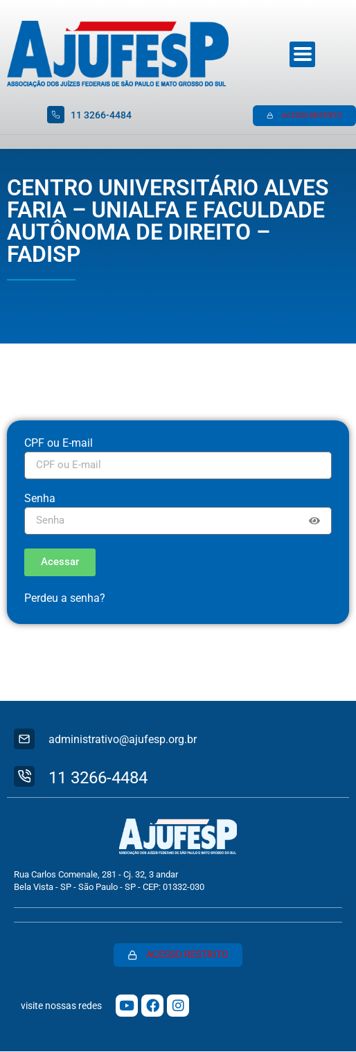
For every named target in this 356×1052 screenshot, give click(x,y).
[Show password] (314, 521)
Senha (39, 499)
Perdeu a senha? (64, 598)
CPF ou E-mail (58, 443)
